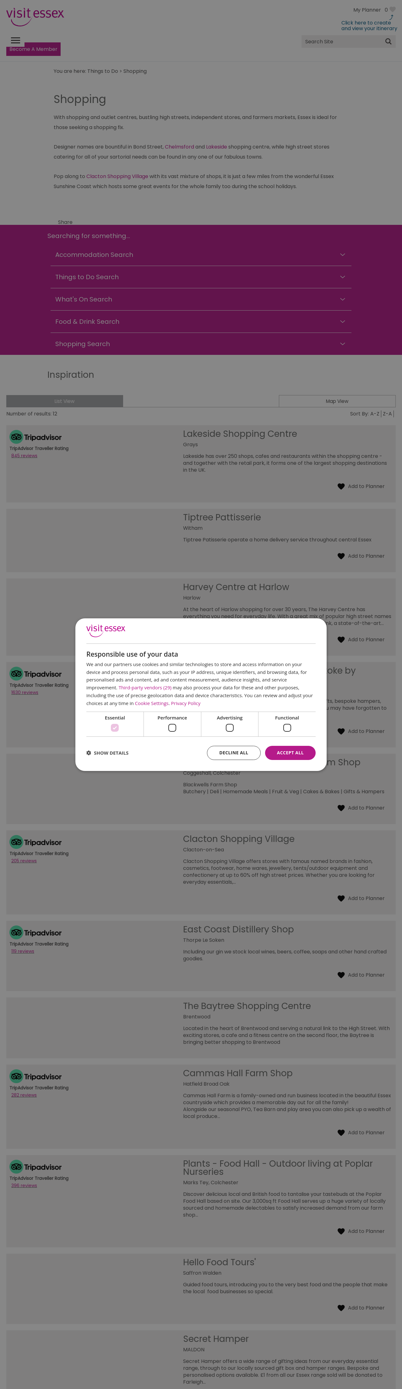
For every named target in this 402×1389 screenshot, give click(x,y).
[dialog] (201, 694)
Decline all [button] (233, 753)
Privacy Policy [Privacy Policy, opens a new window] (186, 703)
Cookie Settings (152, 703)
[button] (107, 752)
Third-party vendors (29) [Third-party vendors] (145, 687)
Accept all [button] (290, 753)
